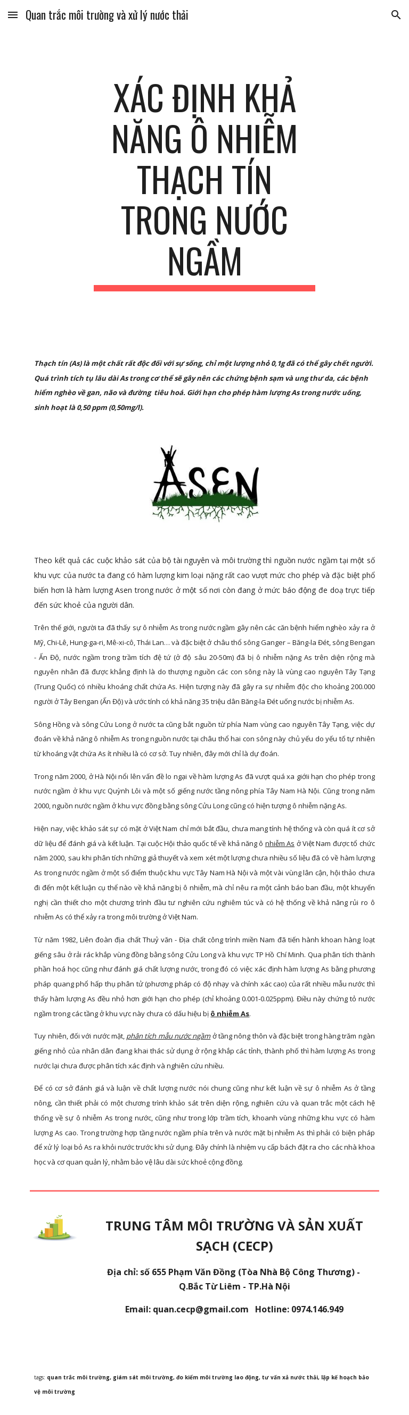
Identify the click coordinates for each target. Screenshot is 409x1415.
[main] (204, 184)
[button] (13, 14)
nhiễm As (280, 843)
